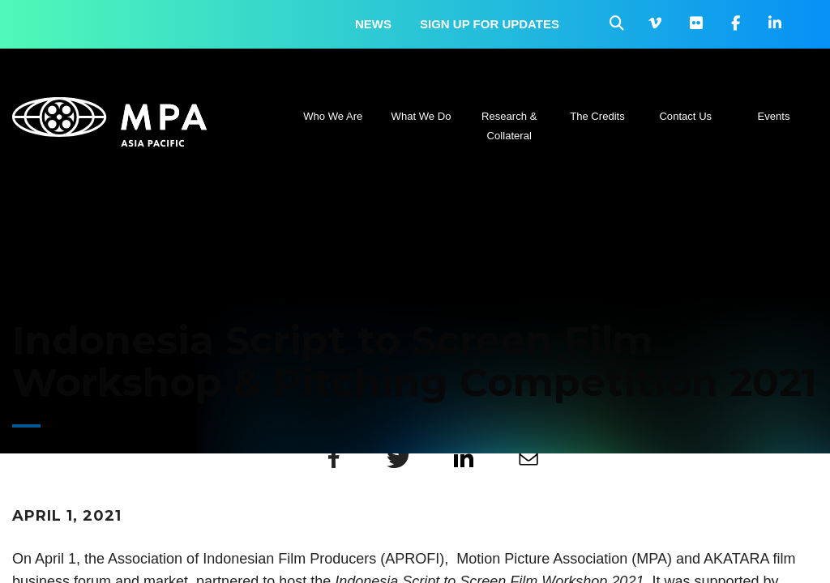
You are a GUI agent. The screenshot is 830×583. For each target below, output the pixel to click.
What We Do (421, 116)
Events (774, 116)
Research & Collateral (509, 126)
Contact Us (685, 116)
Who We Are (332, 116)
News (373, 24)
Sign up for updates (489, 24)
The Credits (597, 116)
